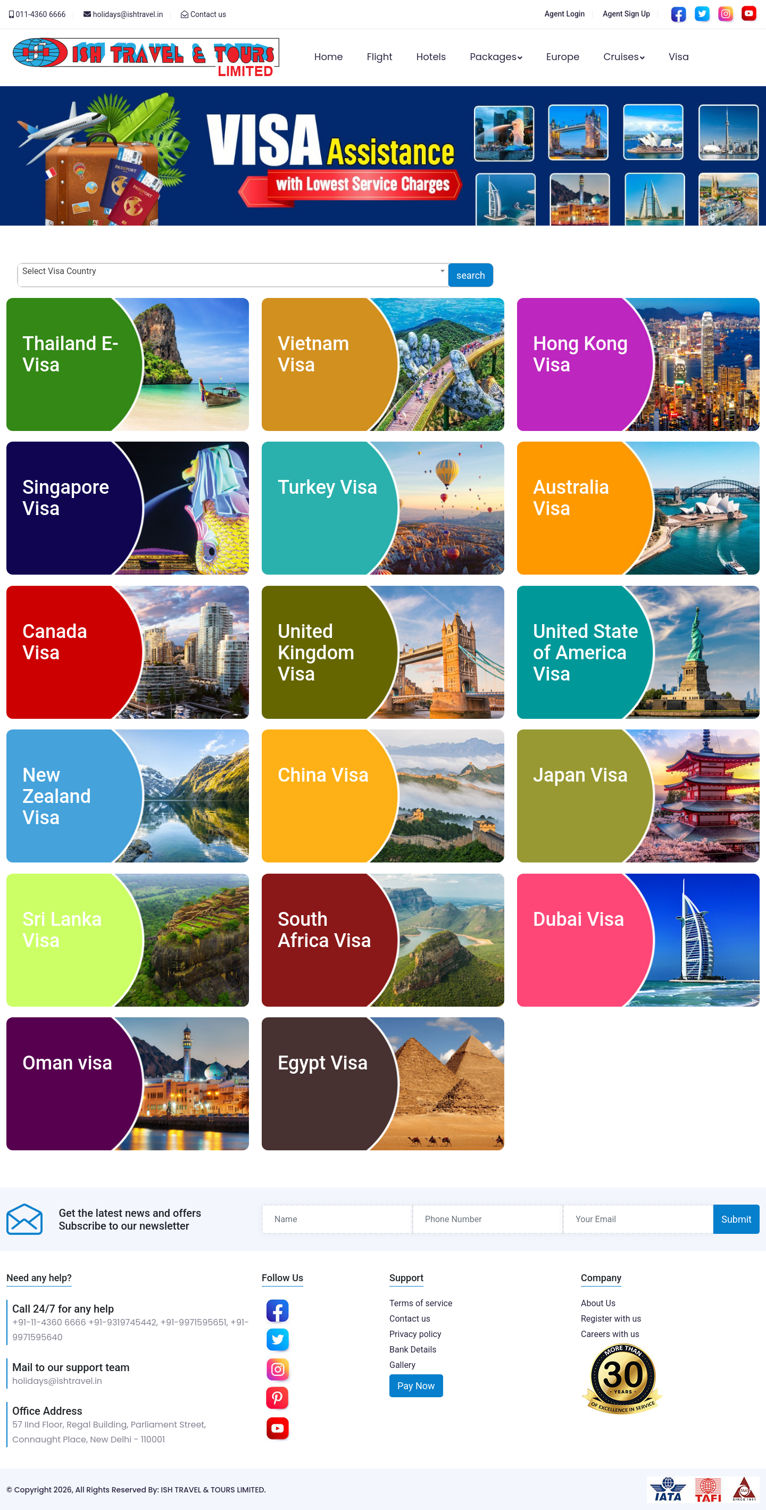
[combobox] (233, 275)
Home (328, 56)
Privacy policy (415, 1333)
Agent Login (565, 14)
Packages (496, 56)
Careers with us (610, 1333)
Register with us (611, 1318)
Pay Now (416, 1384)
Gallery (402, 1364)
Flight (380, 56)
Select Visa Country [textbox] (59, 271)
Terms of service (420, 1302)
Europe (562, 56)
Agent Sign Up (626, 14)
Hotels (431, 56)
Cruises (624, 56)
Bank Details (413, 1348)
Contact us (208, 14)
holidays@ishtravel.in (57, 1380)
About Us (598, 1302)
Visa (679, 56)
